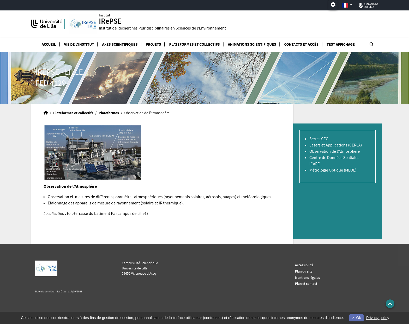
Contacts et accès (301, 44)
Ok (356, 318)
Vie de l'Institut (79, 44)
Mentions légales (307, 277)
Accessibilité (304, 265)
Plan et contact (306, 283)
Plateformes (109, 113)
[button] (390, 303)
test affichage (341, 44)
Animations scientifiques (252, 44)
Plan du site (303, 271)
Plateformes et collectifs (194, 44)
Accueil (49, 44)
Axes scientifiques (120, 44)
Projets (153, 44)
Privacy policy (377, 318)
